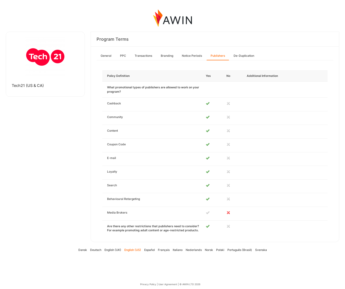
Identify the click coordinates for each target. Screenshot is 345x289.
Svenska (261, 250)
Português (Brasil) (239, 250)
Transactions (143, 55)
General (106, 55)
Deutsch (95, 250)
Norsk (209, 250)
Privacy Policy (148, 284)
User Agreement (167, 284)
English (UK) (112, 250)
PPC (123, 55)
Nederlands (194, 250)
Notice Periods (192, 55)
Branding (167, 55)
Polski (220, 250)
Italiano (178, 250)
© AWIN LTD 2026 (189, 284)
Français (164, 250)
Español (149, 250)
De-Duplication (244, 55)
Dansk (82, 250)
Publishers (218, 55)
